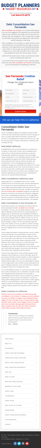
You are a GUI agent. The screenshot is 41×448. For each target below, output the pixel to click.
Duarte (14, 302)
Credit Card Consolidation (14, 294)
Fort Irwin (9, 300)
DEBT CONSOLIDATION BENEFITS (15, 367)
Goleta (7, 308)
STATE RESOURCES (10, 419)
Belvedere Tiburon (6, 302)
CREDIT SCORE (9, 400)
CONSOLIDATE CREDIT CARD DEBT (15, 358)
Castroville (15, 300)
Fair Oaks (18, 306)
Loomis (19, 302)
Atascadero (32, 306)
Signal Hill (23, 304)
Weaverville (30, 304)
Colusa (24, 298)
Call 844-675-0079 (20, 15)
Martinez (31, 300)
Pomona (29, 302)
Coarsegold (35, 302)
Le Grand (26, 300)
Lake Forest (4, 304)
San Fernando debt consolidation (13, 191)
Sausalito (8, 306)
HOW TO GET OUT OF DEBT (13, 405)
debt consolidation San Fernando (22, 63)
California (4, 294)
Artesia (13, 306)
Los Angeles (18, 298)
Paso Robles (25, 306)
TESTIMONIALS (9, 396)
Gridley (12, 298)
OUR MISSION (9, 348)
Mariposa (24, 296)
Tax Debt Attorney (27, 294)
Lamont (20, 300)
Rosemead (27, 308)
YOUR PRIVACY (9, 339)
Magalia (24, 302)
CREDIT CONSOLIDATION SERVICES (15, 415)
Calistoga (17, 304)
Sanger (37, 300)
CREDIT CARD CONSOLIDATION (14, 362)
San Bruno (31, 296)
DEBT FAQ (8, 372)
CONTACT (8, 424)
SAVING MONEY (9, 410)
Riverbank (29, 298)
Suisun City (7, 298)
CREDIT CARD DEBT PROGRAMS (14, 353)
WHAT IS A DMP (10, 377)
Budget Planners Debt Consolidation (22, 435)
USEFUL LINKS (9, 391)
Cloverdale (12, 304)
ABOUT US (8, 343)
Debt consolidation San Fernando (11, 30)
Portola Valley (20, 308)
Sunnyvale (12, 308)
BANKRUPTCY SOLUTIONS (13, 386)
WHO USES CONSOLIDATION (13, 381)
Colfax (3, 308)
